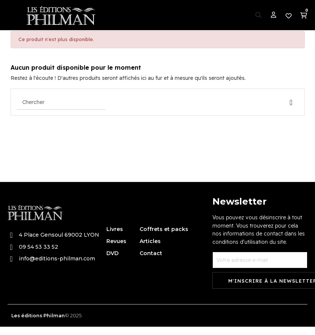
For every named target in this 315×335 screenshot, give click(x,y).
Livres (114, 229)
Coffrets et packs (164, 229)
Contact (151, 253)
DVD (112, 253)
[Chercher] (61, 102)
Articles (150, 241)
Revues (116, 241)
